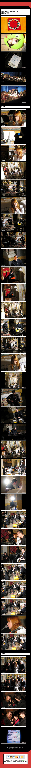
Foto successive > (18, 748)
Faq (22, 747)
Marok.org (6, 1)
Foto (15, 1)
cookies (23, 760)
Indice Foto (18, 747)
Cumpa (11, 1)
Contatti (11, 748)
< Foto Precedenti (11, 747)
